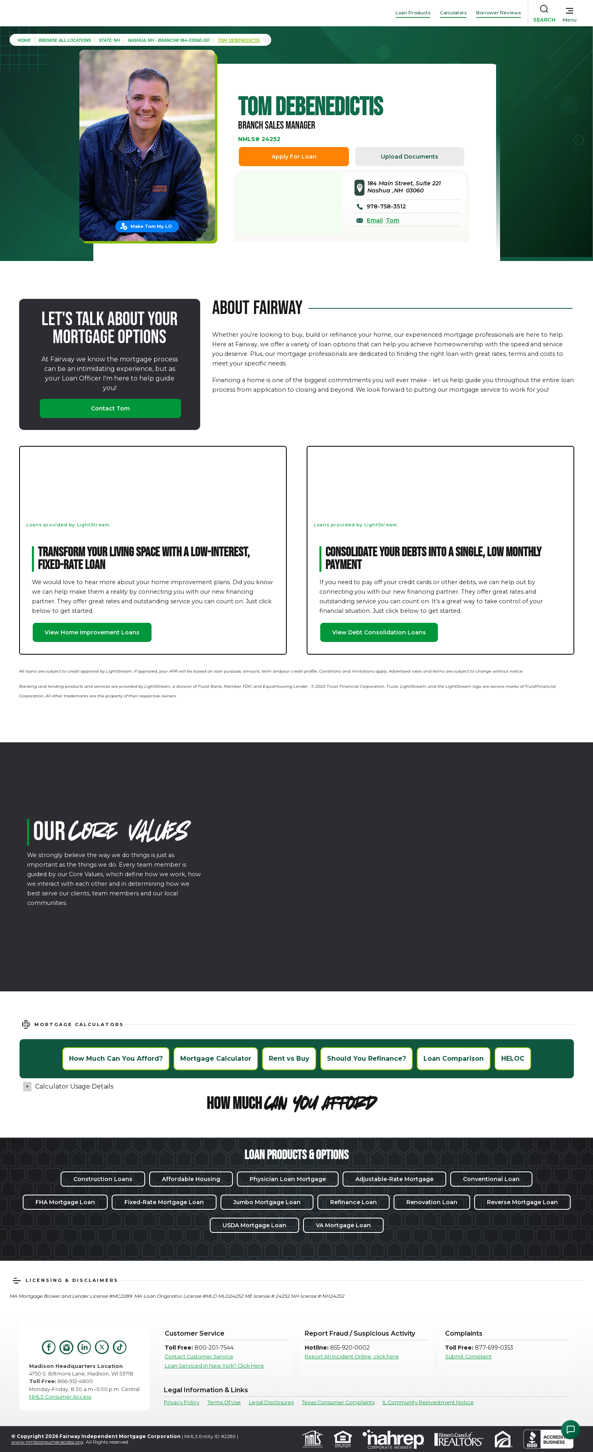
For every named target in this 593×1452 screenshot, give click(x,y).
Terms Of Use (224, 1402)
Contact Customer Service (199, 1357)
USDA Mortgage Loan (254, 1225)
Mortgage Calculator (215, 1058)
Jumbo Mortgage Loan (267, 1202)
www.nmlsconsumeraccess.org (47, 1442)
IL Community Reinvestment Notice (428, 1402)
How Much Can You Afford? (116, 1058)
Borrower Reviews (498, 13)
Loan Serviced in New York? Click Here (214, 1366)
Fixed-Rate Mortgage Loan (164, 1202)
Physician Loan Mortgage (288, 1179)
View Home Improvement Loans (92, 632)
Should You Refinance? (366, 1058)
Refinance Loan (353, 1202)
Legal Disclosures (271, 1402)
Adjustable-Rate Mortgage (394, 1179)
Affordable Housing (191, 1179)
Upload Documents (409, 156)
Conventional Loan (491, 1179)
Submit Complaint (468, 1357)
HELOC (512, 1058)
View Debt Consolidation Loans (379, 632)
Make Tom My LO (151, 226)
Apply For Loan (294, 156)
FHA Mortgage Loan (65, 1202)
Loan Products (413, 13)
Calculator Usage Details (74, 1086)
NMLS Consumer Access (60, 1397)
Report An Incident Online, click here (352, 1357)
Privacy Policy (181, 1402)
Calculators (453, 13)
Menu (570, 20)
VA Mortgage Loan (343, 1225)
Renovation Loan (431, 1202)
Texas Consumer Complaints (338, 1402)
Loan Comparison (454, 1058)
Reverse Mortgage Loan (522, 1202)
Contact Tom (110, 408)
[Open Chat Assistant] (570, 1429)
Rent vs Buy (289, 1058)
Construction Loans (102, 1179)
